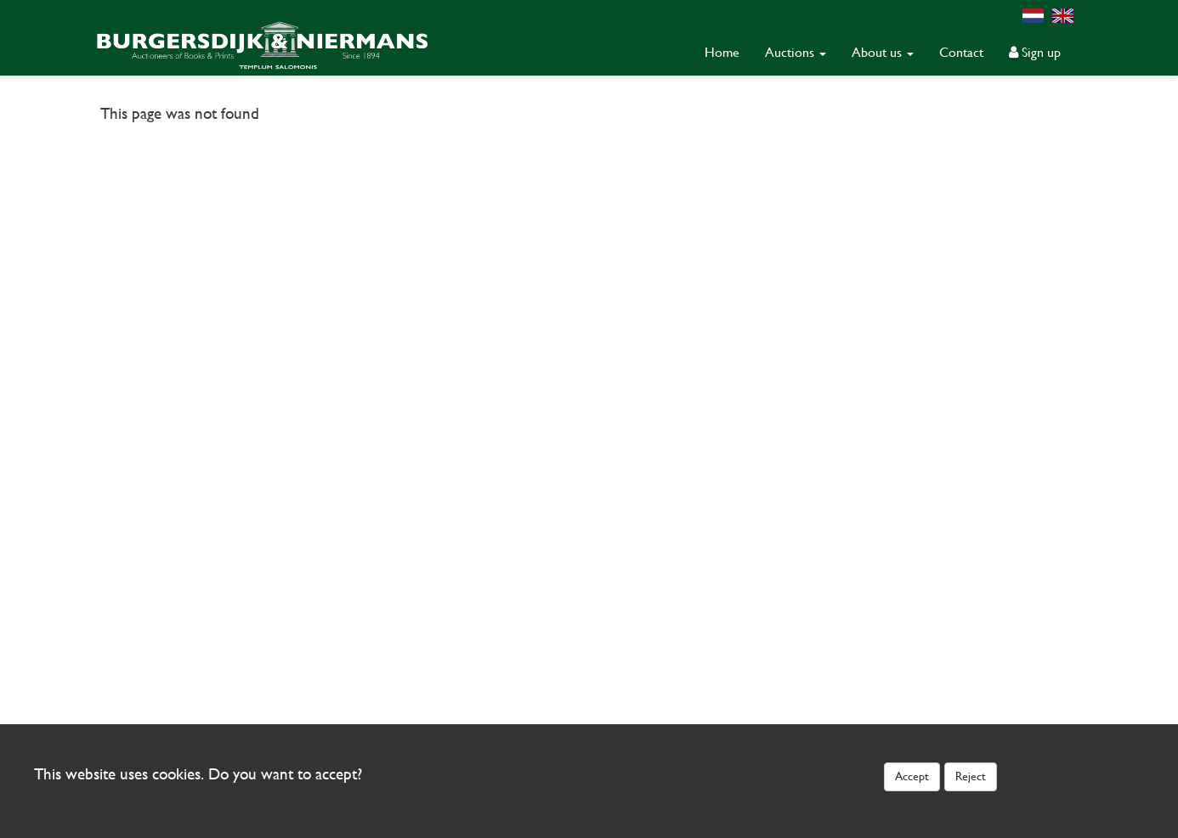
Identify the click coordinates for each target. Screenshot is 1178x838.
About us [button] (883, 52)
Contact (961, 52)
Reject (970, 776)
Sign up (1035, 52)
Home (722, 52)
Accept (912, 776)
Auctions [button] (795, 52)
